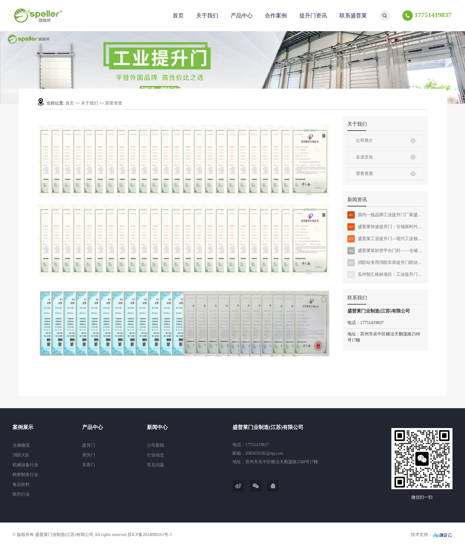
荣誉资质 (364, 173)
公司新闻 (155, 445)
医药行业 (21, 494)
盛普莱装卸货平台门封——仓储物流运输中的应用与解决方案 (385, 250)
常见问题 (155, 465)
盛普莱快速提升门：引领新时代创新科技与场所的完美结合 (385, 227)
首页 (178, 16)
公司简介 (364, 140)
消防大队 (21, 455)
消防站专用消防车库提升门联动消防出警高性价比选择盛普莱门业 (385, 262)
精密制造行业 (25, 474)
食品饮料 (21, 484)
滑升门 (88, 455)
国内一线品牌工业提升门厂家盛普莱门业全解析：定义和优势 (385, 215)
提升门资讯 (313, 16)
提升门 (88, 445)
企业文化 (364, 157)
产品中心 (242, 16)
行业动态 (155, 455)
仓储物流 (21, 445)
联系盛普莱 (353, 16)
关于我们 (207, 16)
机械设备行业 (25, 465)
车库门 (88, 465)
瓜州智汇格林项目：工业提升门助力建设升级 (385, 274)
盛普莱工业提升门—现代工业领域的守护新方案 (385, 238)
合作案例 (276, 16)
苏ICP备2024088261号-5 (149, 534)
